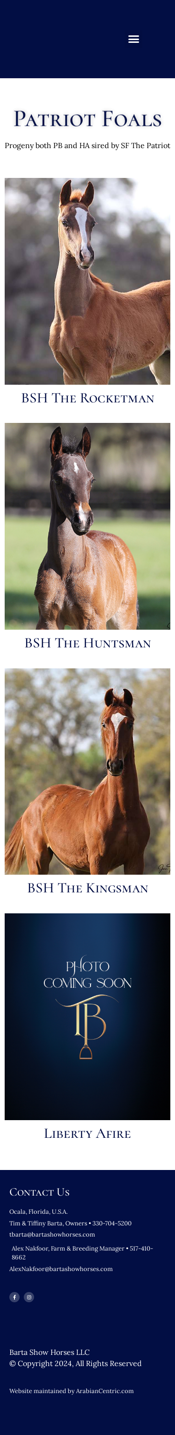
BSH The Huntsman (87, 643)
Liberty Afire (87, 1133)
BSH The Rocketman (87, 398)
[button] (133, 39)
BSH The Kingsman (87, 888)
